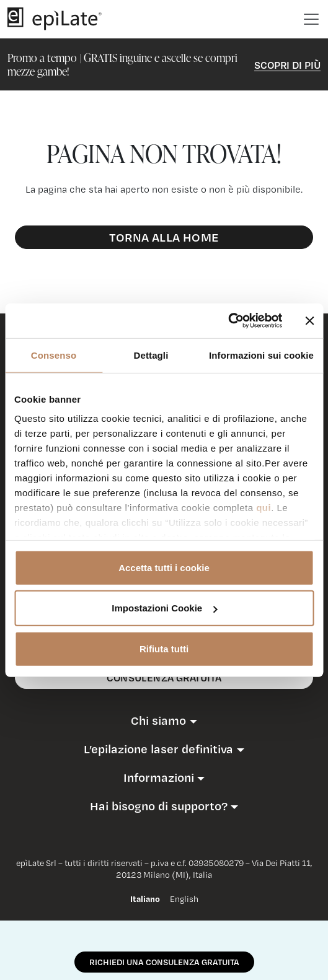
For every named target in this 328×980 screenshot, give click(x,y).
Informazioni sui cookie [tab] (261, 354)
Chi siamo (158, 720)
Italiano (145, 898)
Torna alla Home (164, 237)
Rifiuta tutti (164, 648)
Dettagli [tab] (151, 354)
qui (263, 507)
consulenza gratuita (164, 677)
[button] (164, 720)
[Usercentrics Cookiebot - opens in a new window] (228, 321)
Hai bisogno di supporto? (159, 806)
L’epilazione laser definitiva (158, 749)
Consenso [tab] (53, 354)
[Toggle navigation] (311, 19)
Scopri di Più (287, 64)
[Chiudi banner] (309, 321)
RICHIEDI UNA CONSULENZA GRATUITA (164, 962)
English (184, 898)
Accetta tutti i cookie (164, 567)
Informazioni (158, 777)
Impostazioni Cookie (164, 608)
